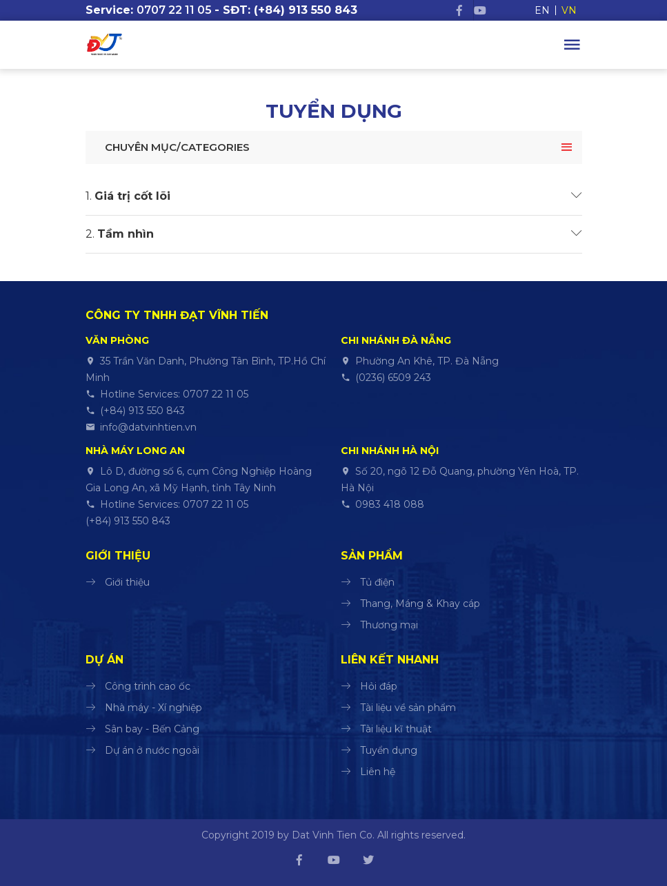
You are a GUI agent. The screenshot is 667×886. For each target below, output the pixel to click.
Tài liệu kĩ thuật (396, 729)
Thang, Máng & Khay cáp (420, 603)
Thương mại (389, 625)
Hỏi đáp (378, 686)
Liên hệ (377, 771)
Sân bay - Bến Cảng (152, 729)
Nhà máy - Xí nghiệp (153, 707)
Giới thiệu (127, 582)
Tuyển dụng (388, 750)
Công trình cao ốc (147, 686)
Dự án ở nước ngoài (152, 750)
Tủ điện (377, 582)
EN (542, 10)
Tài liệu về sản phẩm (408, 707)
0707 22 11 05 (174, 10)
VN (569, 10)
